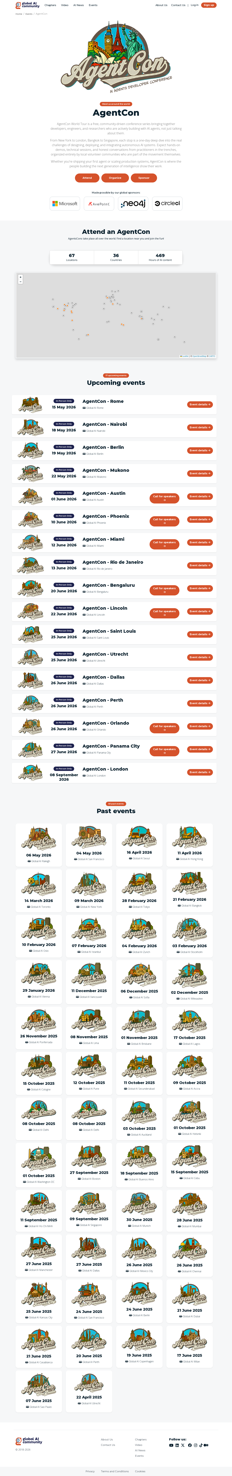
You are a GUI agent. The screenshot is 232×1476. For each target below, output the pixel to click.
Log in (194, 5)
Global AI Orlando (96, 729)
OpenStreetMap (199, 356)
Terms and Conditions (115, 1471)
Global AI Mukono (96, 476)
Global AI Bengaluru (97, 591)
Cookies (140, 1471)
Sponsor (143, 177)
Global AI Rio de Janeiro (99, 568)
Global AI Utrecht (95, 660)
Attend (87, 177)
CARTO (212, 356)
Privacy (90, 1471)
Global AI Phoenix (96, 522)
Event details (200, 404)
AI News (78, 5)
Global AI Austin (95, 499)
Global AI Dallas (95, 683)
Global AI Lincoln (95, 614)
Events (93, 5)
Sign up (209, 5)
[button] (113, 304)
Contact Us (178, 5)
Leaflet (184, 356)
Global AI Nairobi (95, 431)
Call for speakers (164, 498)
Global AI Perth (94, 706)
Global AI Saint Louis (97, 637)
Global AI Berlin (94, 454)
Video (64, 5)
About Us (161, 5)
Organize (115, 177)
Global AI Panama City (98, 752)
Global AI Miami (95, 545)
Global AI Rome (95, 408)
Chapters (50, 5)
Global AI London (96, 775)
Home (19, 13)
